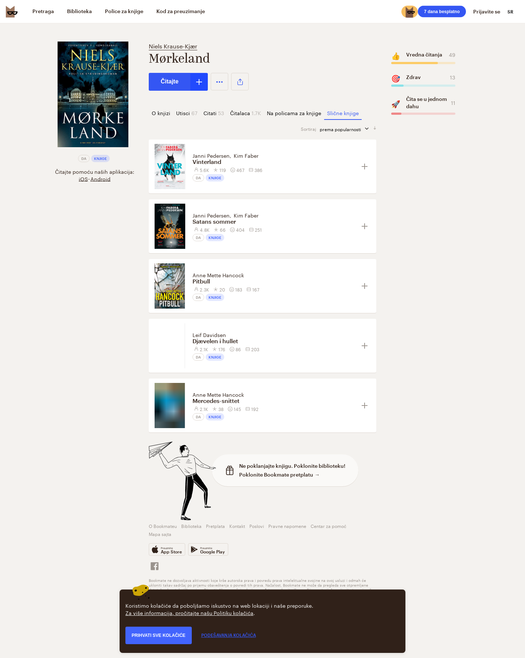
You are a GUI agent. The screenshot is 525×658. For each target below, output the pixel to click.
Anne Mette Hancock (218, 275)
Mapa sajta (160, 533)
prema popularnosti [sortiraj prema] (346, 129)
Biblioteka (191, 525)
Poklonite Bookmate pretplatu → (279, 474)
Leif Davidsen (209, 334)
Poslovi (256, 525)
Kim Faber (246, 155)
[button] (220, 81)
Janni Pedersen (211, 155)
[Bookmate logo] (12, 11)
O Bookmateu (163, 525)
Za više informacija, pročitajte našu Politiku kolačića (189, 612)
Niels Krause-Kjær (173, 45)
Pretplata (215, 525)
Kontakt (237, 525)
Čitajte (170, 81)
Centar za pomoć (328, 525)
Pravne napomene (287, 525)
